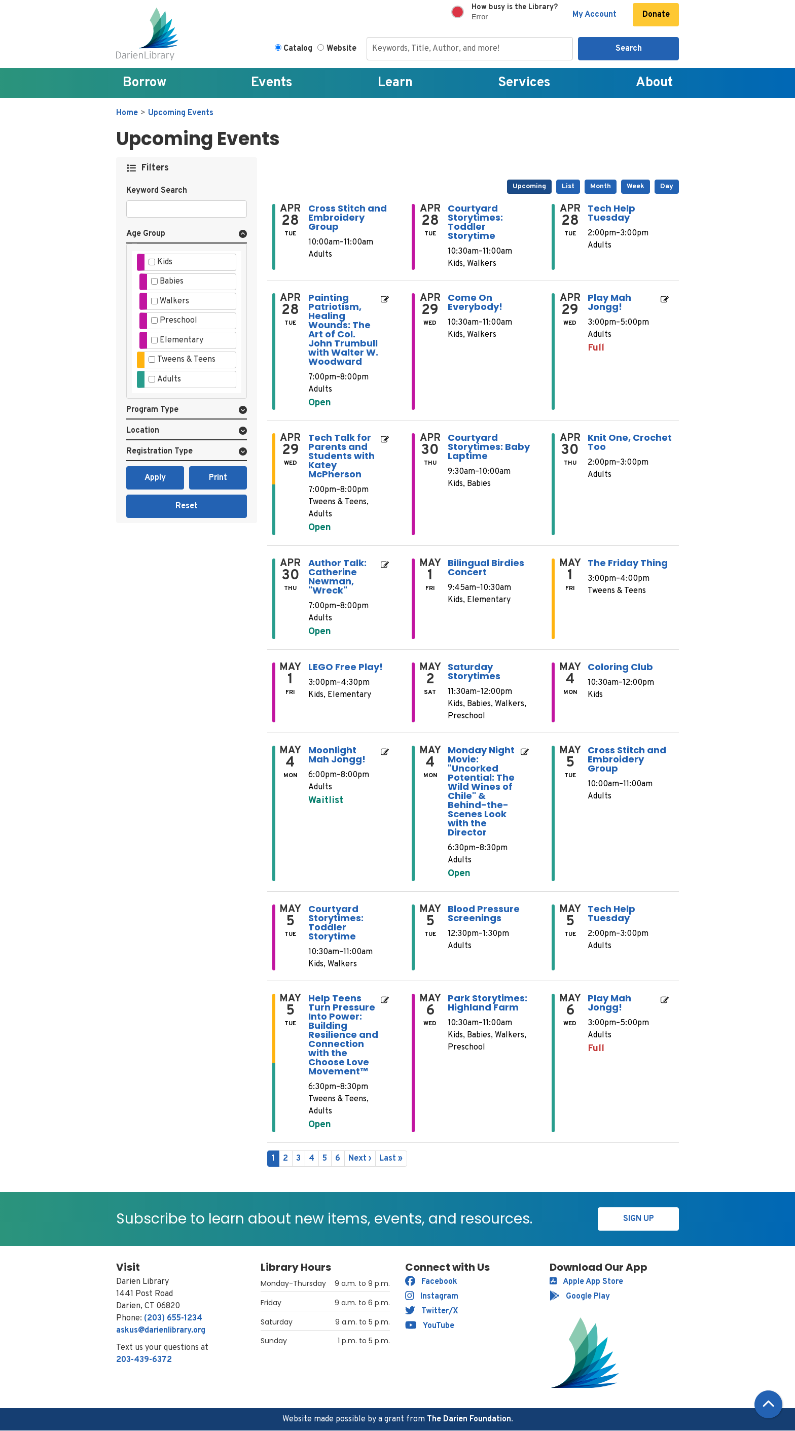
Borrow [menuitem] (144, 83)
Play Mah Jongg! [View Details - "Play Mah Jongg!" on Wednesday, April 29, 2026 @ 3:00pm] (609, 302)
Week (635, 186)
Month (600, 186)
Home (127, 113)
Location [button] (142, 431)
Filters (155, 168)
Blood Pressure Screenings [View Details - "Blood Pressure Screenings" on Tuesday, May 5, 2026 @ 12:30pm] (484, 913)
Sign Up (638, 1219)
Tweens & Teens (186, 360)
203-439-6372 (144, 1360)
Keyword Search (156, 191)
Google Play (580, 1297)
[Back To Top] (768, 1404)
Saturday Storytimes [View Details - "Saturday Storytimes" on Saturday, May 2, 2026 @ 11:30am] (474, 671)
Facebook (431, 1282)
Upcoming (529, 186)
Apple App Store (586, 1282)
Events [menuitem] (272, 83)
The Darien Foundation (469, 1419)
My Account (594, 15)
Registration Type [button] (159, 451)
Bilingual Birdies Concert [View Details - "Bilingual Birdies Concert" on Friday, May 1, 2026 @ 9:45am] (486, 568)
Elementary (181, 340)
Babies (172, 281)
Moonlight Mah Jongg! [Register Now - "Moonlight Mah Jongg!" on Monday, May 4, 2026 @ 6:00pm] (337, 755)
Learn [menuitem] (395, 83)
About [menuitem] (654, 83)
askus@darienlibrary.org (160, 1330)
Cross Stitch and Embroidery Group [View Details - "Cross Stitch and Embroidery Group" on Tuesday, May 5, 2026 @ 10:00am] (627, 759)
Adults (169, 379)
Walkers (174, 301)
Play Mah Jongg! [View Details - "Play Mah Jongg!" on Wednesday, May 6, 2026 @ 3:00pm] (609, 1003)
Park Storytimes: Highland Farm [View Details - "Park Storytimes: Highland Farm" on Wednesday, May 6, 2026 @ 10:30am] (487, 1003)
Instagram (431, 1297)
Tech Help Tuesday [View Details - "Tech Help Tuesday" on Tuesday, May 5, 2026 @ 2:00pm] (611, 913)
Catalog (297, 49)
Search (629, 49)
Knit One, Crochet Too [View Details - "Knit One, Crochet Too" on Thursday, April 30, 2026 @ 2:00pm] (630, 442)
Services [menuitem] (524, 83)
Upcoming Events (180, 113)
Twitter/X (431, 1311)
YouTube (429, 1326)
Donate (656, 15)
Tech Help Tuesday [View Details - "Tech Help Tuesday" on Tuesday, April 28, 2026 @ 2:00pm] (611, 213)
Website (341, 49)
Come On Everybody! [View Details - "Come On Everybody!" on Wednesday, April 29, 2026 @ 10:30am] (475, 302)
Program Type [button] (152, 410)
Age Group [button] (145, 234)
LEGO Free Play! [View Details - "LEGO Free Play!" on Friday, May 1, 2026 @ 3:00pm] (345, 667)
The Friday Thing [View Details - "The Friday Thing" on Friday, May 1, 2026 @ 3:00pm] (628, 563)
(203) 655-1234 (173, 1318)
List (568, 186)
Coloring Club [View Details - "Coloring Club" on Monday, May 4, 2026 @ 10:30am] (620, 667)
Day (666, 186)
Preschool (178, 321)
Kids (164, 262)
